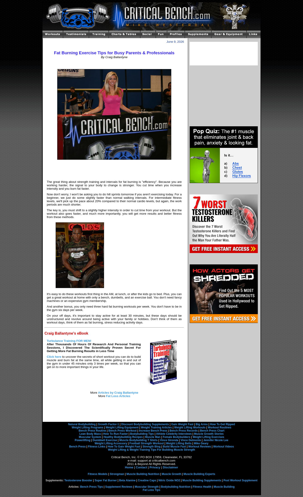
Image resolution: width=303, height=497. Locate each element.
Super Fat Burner (105, 480)
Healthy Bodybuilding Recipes (123, 437)
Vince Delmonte (191, 440)
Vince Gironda (169, 440)
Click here (54, 356)
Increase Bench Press (153, 430)
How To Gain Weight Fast (124, 446)
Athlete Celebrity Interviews (174, 433)
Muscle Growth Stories (209, 433)
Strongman (117, 474)
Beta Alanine (127, 480)
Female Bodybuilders (176, 437)
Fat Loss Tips (151, 490)
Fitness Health (202, 486)
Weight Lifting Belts (178, 443)
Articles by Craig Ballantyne (118, 392)
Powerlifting (82, 440)
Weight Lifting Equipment (122, 427)
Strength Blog (151, 446)
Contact (141, 467)
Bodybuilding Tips (142, 433)
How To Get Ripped (222, 424)
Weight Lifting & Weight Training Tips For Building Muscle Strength (151, 449)
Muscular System (90, 437)
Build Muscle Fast (174, 446)
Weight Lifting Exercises (208, 437)
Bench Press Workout (122, 430)
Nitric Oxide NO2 (169, 480)
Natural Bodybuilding (82, 424)
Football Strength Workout (146, 443)
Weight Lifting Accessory (110, 443)
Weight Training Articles (156, 427)
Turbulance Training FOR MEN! (69, 341)
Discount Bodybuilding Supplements (145, 424)
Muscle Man (152, 437)
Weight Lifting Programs (87, 427)
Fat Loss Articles (118, 396)
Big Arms (202, 424)
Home (129, 467)
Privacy (154, 467)
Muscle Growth (171, 474)
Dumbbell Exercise (105, 440)
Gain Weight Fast (182, 424)
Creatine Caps (147, 480)
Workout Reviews (199, 446)
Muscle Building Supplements (201, 480)
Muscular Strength (147, 486)
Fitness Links (96, 446)
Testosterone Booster (78, 480)
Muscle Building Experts (199, 474)
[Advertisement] (114, 63)
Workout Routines (219, 427)
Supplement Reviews (118, 486)
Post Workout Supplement (241, 480)
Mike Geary (201, 443)
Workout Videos (223, 446)
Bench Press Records (183, 430)
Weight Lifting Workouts (190, 427)
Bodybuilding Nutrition (176, 486)
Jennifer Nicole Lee (215, 440)
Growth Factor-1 (108, 424)
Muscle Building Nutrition (143, 474)
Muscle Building (224, 486)
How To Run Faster (115, 433)
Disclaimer (170, 467)
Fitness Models (98, 474)
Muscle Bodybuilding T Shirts (138, 440)
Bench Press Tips (91, 486)
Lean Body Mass (90, 433)
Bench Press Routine (92, 430)
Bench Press (77, 446)
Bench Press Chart (212, 430)
